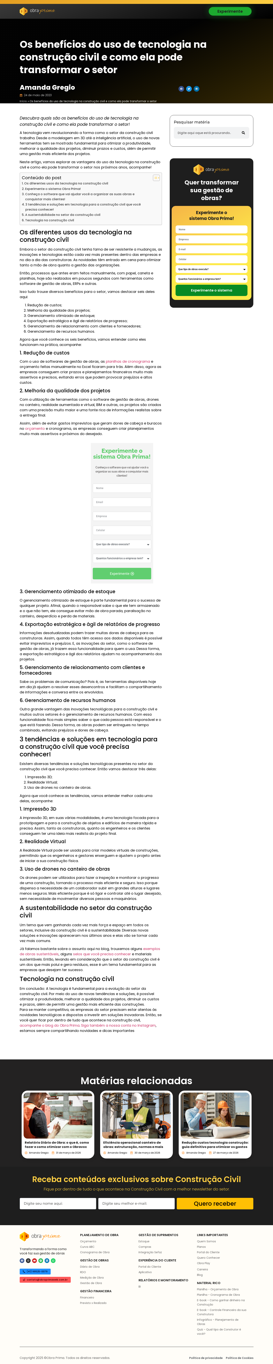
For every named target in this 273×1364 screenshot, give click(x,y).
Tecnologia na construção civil (49, 220)
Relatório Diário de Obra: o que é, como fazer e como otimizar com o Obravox (57, 1144)
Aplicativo (145, 1272)
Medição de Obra (92, 1278)
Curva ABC (87, 1247)
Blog (200, 1275)
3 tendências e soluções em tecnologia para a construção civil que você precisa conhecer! (83, 207)
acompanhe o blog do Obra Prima (50, 1025)
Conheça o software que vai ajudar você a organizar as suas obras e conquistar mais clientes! (79, 196)
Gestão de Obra (91, 1283)
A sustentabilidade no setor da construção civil (62, 215)
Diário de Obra (90, 1267)
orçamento (35, 428)
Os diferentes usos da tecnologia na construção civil (66, 183)
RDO (83, 1272)
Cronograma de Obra (95, 1252)
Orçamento (88, 1241)
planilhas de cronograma (128, 361)
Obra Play (203, 1263)
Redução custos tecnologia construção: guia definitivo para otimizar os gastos (215, 1144)
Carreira (202, 1269)
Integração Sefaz (150, 1252)
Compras (145, 1247)
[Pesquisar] (243, 133)
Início (23, 101)
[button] (181, 89)
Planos (201, 1247)
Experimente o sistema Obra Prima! (53, 189)
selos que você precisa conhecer (102, 954)
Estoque (144, 1241)
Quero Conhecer (208, 1258)
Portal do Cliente (150, 1267)
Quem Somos (206, 1241)
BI (140, 1287)
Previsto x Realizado (93, 1303)
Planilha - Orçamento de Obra (218, 1289)
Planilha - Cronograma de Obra (218, 1295)
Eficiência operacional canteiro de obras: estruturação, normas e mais (133, 1144)
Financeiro (87, 1297)
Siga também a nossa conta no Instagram (118, 1025)
